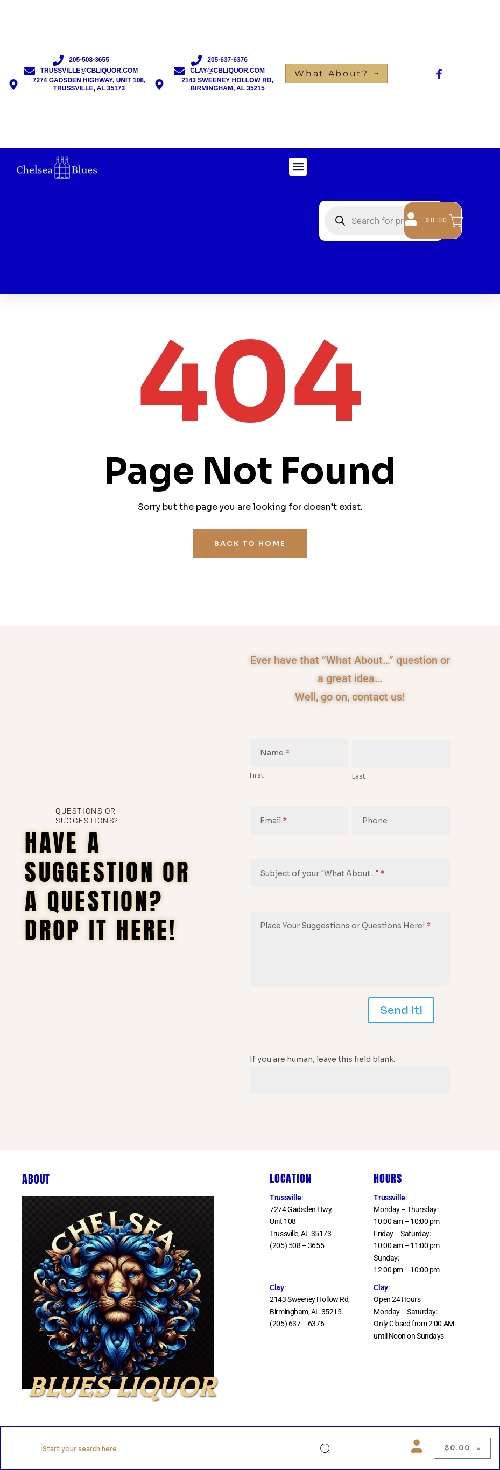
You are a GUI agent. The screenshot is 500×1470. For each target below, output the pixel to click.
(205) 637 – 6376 (297, 1323)
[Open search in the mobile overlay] (381, 221)
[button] (298, 167)
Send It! (401, 1010)
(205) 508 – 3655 (297, 1245)
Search (338, 1448)
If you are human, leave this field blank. (322, 1059)
